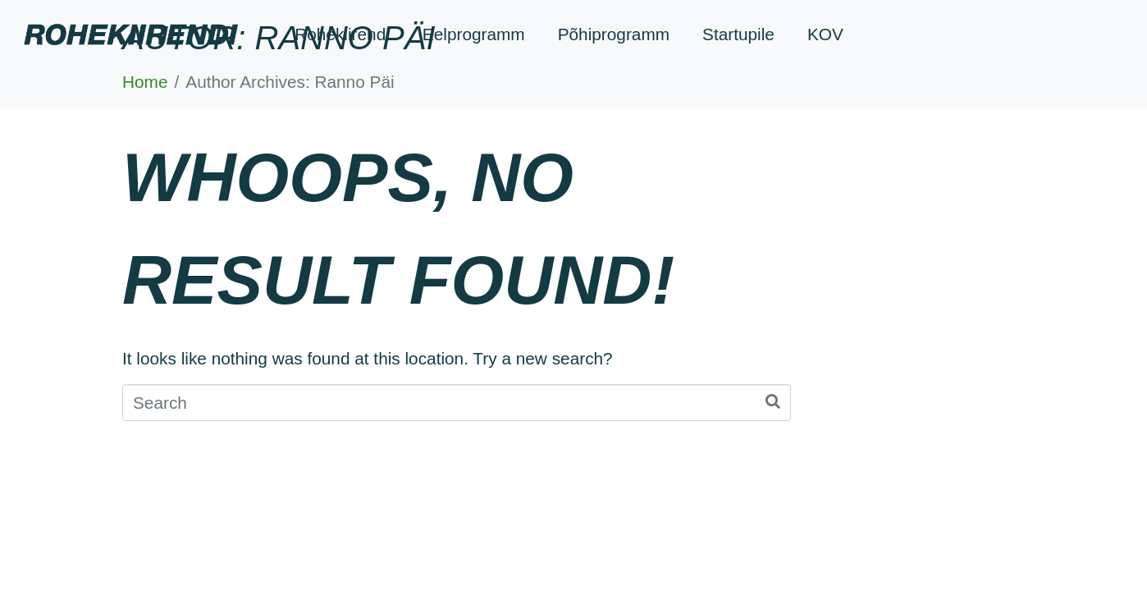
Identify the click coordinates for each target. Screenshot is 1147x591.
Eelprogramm (474, 34)
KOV (825, 34)
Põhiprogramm (613, 34)
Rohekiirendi (342, 34)
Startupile (738, 34)
